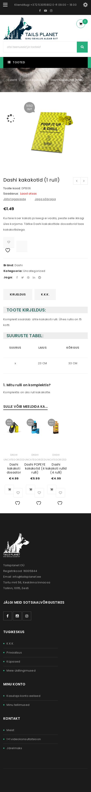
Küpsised (13, 661)
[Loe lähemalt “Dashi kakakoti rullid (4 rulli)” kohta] (51, 489)
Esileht (12, 80)
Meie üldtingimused (21, 670)
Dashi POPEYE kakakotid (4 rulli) (34, 468)
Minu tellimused (18, 705)
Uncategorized (34, 80)
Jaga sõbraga (45, 199)
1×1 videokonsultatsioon (24, 739)
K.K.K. (45, 294)
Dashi (19, 265)
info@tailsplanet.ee (27, 577)
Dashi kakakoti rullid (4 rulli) (56, 468)
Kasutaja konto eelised (23, 696)
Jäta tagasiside (14, 199)
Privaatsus (14, 652)
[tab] (17, 294)
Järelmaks (14, 748)
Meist (10, 730)
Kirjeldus (18, 294)
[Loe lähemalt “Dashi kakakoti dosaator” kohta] (9, 489)
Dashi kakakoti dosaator (14, 468)
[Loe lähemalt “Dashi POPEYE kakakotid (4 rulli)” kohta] (30, 489)
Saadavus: (11, 194)
